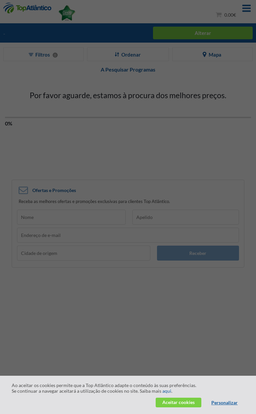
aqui (166, 391)
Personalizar (224, 402)
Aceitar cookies (178, 402)
